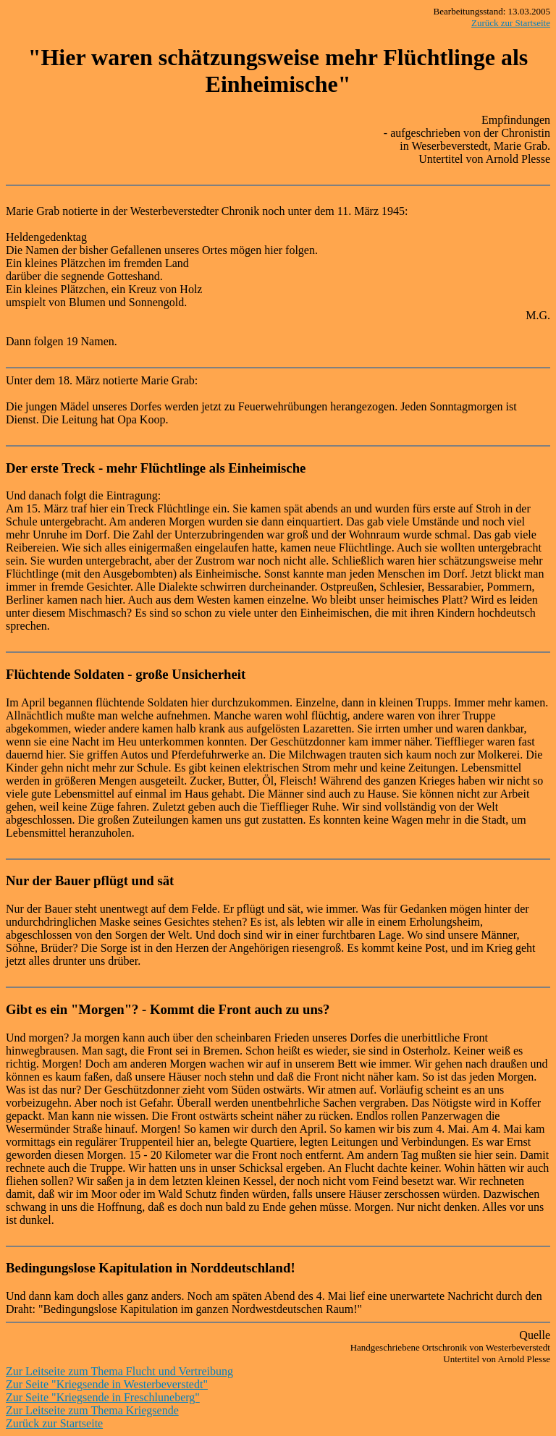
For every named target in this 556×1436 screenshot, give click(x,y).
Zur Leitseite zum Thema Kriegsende (92, 1410)
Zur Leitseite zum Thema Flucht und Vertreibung (119, 1371)
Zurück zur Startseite (510, 22)
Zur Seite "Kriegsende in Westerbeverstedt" (107, 1384)
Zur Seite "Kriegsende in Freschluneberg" (103, 1397)
